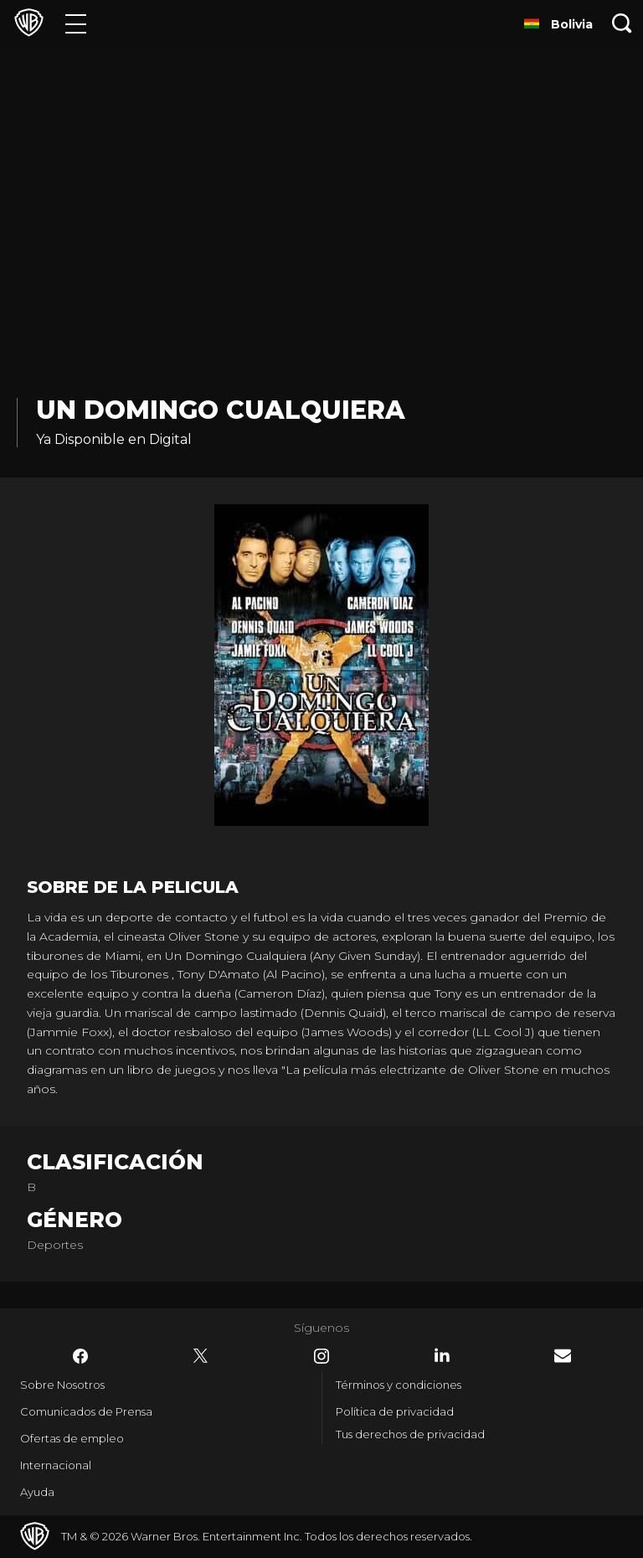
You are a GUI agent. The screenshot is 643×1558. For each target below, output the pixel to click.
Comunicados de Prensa (86, 1411)
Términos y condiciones (398, 1384)
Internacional (55, 1465)
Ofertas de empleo (72, 1438)
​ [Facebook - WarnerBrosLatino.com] (80, 1356)
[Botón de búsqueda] (622, 23)
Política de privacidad (395, 1411)
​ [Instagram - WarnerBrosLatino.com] (321, 1356)
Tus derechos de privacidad (410, 1434)
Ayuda (37, 1492)
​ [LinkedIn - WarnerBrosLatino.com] (442, 1355)
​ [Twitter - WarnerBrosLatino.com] (201, 1356)
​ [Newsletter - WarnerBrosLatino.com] (563, 1356)
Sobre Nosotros (62, 1384)
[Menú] (76, 23)
